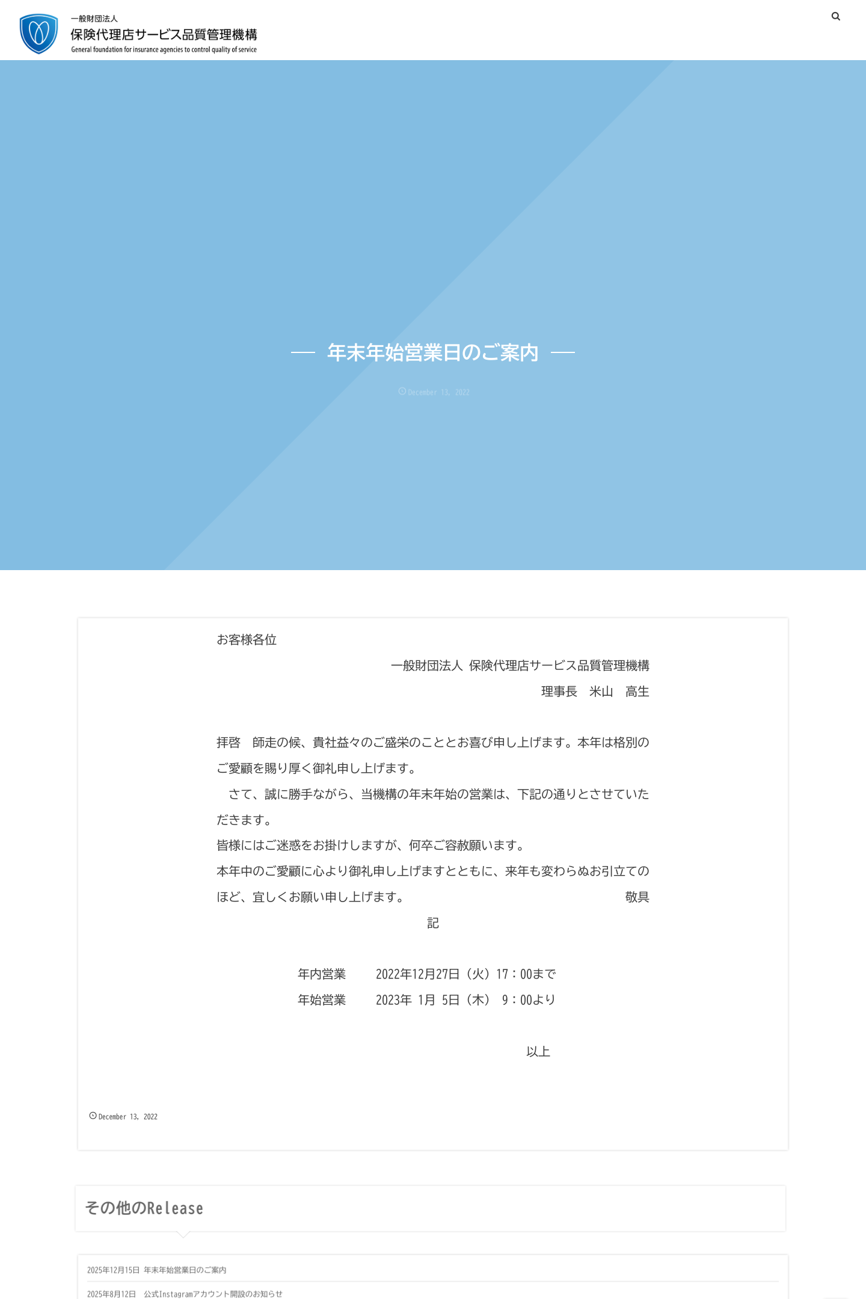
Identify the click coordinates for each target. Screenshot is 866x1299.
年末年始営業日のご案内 (185, 1276)
